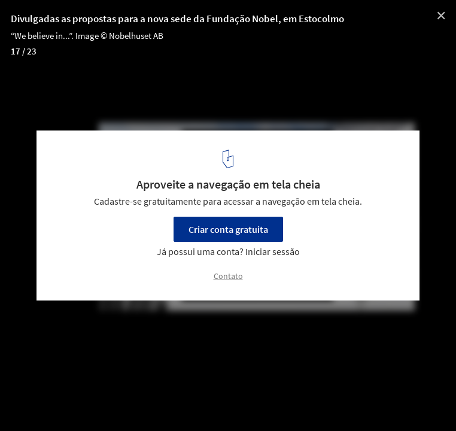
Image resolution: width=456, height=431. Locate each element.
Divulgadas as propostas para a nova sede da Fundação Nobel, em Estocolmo (177, 18)
